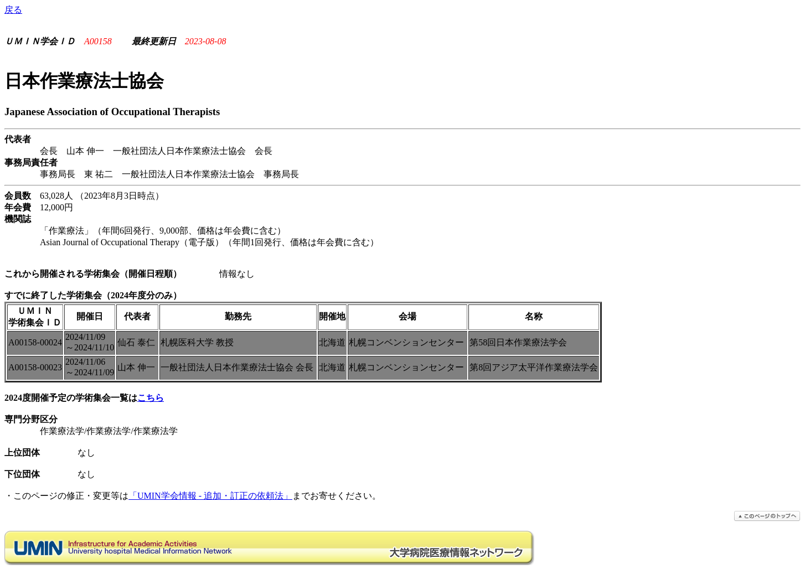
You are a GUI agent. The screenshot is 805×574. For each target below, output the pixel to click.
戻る (13, 9)
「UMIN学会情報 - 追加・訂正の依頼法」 (210, 495)
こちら (150, 397)
